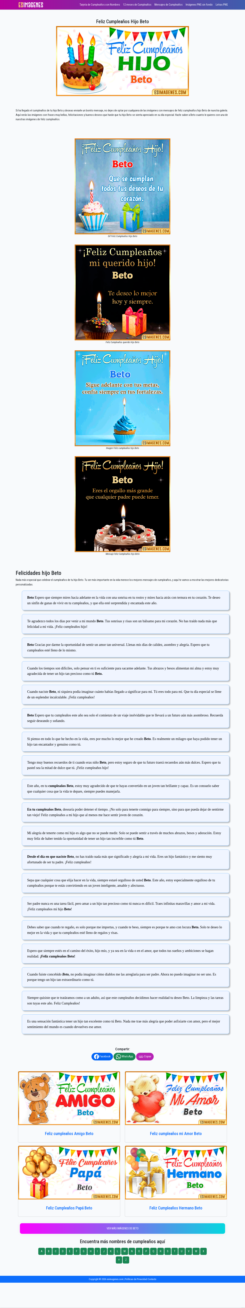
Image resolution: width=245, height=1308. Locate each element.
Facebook (102, 1056)
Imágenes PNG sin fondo (199, 4)
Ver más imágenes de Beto (123, 1228)
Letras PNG (222, 4)
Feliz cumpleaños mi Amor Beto (176, 1133)
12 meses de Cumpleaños (137, 4)
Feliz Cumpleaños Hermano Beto (175, 1208)
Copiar (145, 1056)
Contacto (152, 1279)
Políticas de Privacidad (136, 1279)
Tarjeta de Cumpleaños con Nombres (100, 4)
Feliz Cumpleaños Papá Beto (69, 1208)
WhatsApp (124, 1056)
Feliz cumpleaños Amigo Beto (69, 1133)
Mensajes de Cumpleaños (168, 4)
